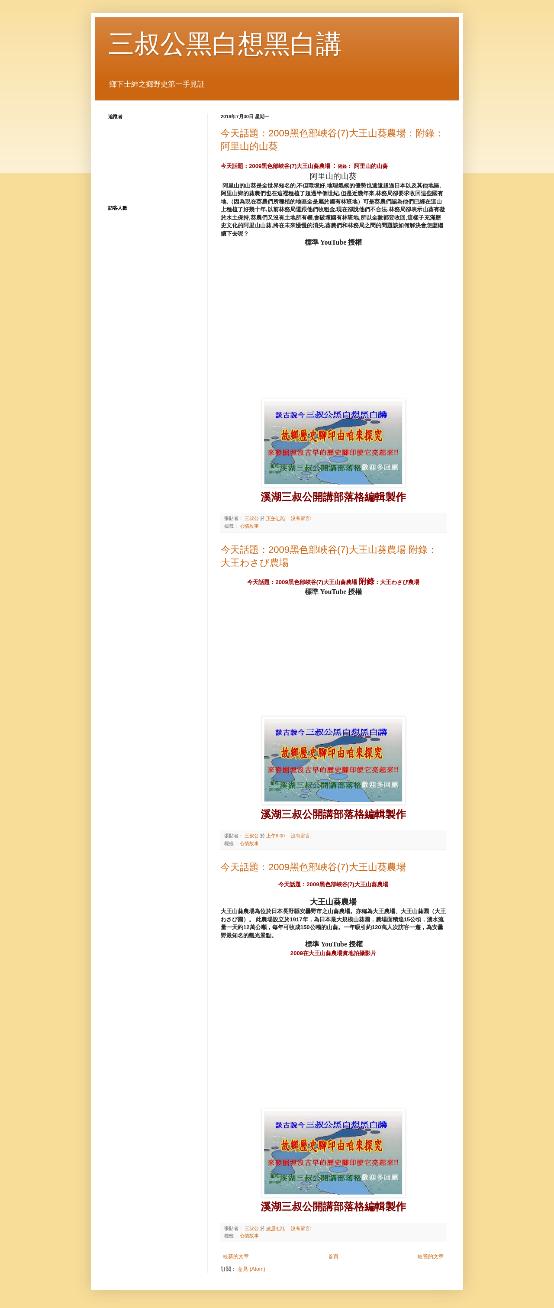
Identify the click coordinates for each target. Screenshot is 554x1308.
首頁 (333, 1256)
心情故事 (249, 526)
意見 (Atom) (251, 1269)
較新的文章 (236, 1256)
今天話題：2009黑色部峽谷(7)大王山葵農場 (313, 867)
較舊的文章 (431, 1256)
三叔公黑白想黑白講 (225, 43)
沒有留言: (301, 518)
